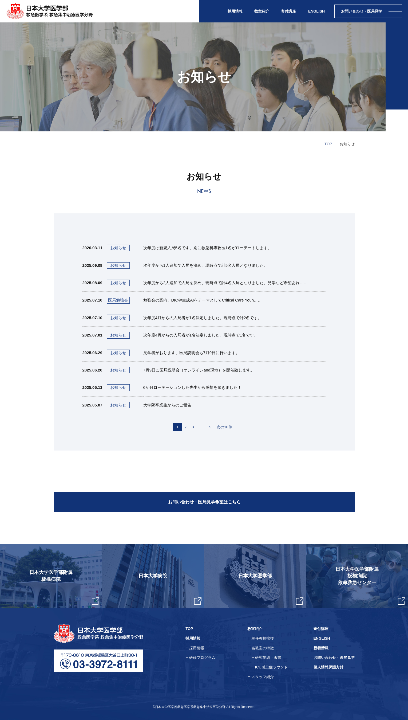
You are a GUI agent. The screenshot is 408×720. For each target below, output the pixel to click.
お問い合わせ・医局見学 (334, 658)
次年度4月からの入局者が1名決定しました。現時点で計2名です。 (202, 317)
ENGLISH (316, 11)
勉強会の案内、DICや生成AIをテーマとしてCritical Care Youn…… (202, 300)
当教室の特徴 (262, 648)
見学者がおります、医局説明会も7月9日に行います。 (191, 352)
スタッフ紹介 (262, 677)
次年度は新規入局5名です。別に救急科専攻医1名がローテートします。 (207, 247)
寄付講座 (288, 11)
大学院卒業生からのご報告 (167, 405)
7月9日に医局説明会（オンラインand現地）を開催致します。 (199, 370)
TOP (328, 144)
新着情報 (321, 648)
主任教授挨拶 (262, 638)
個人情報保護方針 (328, 667)
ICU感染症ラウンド (271, 667)
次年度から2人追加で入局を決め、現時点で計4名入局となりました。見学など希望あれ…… (225, 282)
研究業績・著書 (268, 658)
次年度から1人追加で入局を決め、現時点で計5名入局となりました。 (205, 265)
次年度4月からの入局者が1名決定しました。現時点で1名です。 (200, 335)
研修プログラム (202, 658)
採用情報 (196, 648)
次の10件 (224, 427)
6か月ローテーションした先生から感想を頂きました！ (192, 387)
